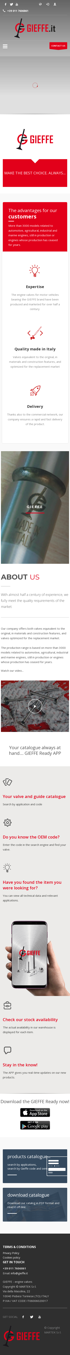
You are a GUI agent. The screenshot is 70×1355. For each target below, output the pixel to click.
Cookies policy (11, 1257)
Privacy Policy (11, 1253)
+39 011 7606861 (17, 11)
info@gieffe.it (19, 1273)
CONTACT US (58, 46)
